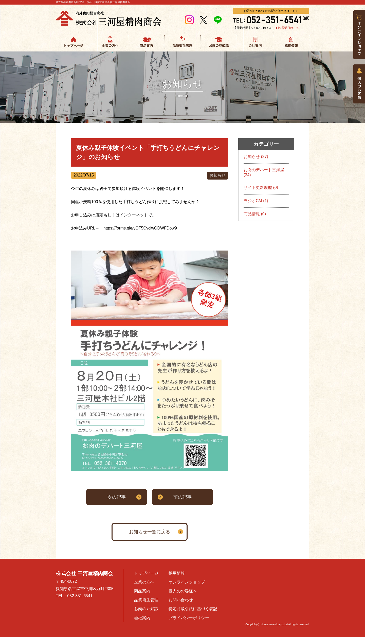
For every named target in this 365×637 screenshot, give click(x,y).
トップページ (146, 573)
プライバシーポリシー (189, 618)
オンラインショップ (187, 582)
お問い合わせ (181, 600)
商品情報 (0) (255, 214)
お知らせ (217, 175)
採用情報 (177, 573)
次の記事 (116, 497)
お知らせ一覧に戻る (149, 531)
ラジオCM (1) (256, 201)
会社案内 (142, 618)
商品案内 (142, 591)
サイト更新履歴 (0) (261, 187)
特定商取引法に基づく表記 (193, 609)
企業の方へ (144, 582)
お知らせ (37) (256, 156)
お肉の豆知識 (146, 609)
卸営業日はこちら (290, 27)
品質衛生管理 (146, 600)
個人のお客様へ (183, 591)
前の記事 (182, 497)
